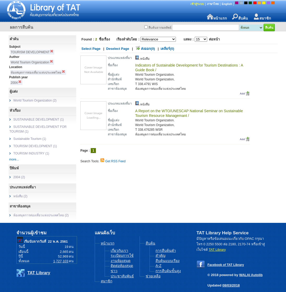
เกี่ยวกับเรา (119, 250)
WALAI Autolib (251, 275)
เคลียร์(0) (167, 49)
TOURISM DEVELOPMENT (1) (35, 146)
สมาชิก (262, 16)
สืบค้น (240, 16)
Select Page (90, 49)
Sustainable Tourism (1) (29, 139)
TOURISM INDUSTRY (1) (31, 153)
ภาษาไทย (213, 3)
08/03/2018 (231, 285)
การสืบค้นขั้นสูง (168, 271)
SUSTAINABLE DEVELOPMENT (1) (38, 119)
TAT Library (38, 273)
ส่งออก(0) (148, 49)
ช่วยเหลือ (153, 276)
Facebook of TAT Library (225, 265)
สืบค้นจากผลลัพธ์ (159, 27)
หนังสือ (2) (20, 196)
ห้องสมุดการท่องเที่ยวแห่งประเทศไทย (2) (41, 215)
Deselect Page (117, 49)
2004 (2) (19, 177)
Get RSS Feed (115, 161)
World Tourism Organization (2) (35, 100)
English (227, 3)
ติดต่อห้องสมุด (122, 266)
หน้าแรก (217, 16)
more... (14, 159)
